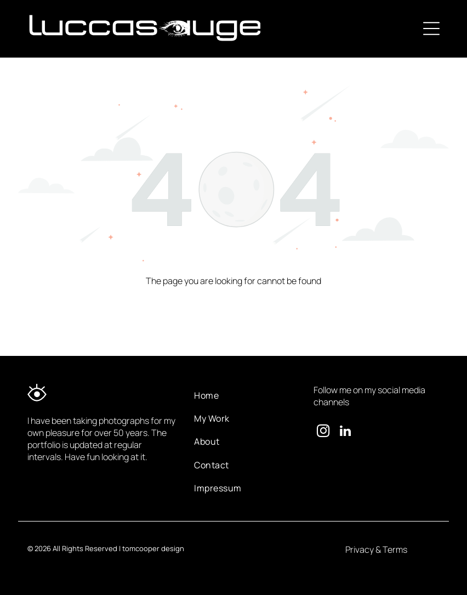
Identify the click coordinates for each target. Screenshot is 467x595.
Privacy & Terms (376, 549)
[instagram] (323, 432)
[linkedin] (345, 432)
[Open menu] (431, 28)
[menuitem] (245, 395)
